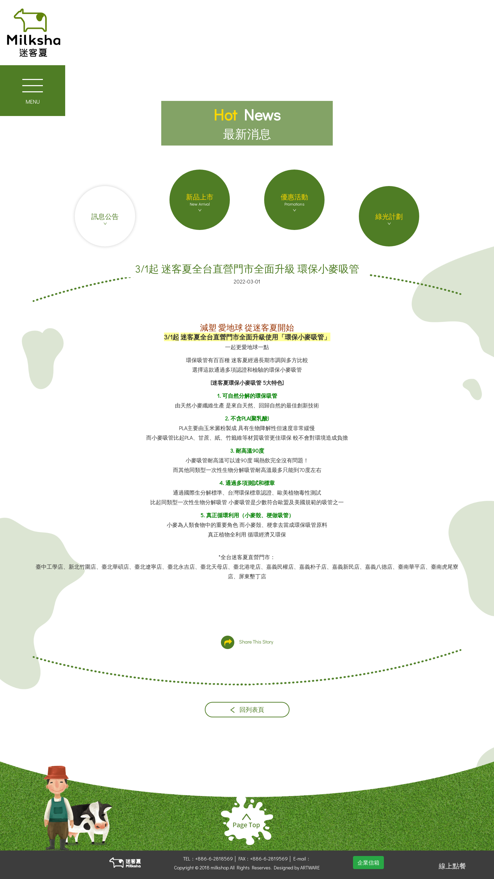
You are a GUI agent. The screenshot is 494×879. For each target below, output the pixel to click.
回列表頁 (247, 710)
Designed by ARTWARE (297, 867)
